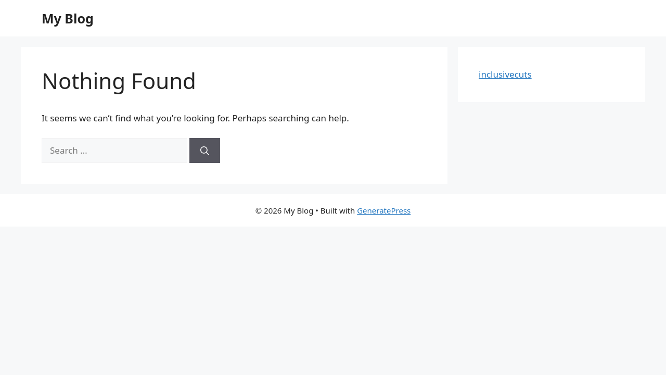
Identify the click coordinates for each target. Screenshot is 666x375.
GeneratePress (384, 210)
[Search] (204, 150)
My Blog (68, 18)
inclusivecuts (505, 74)
